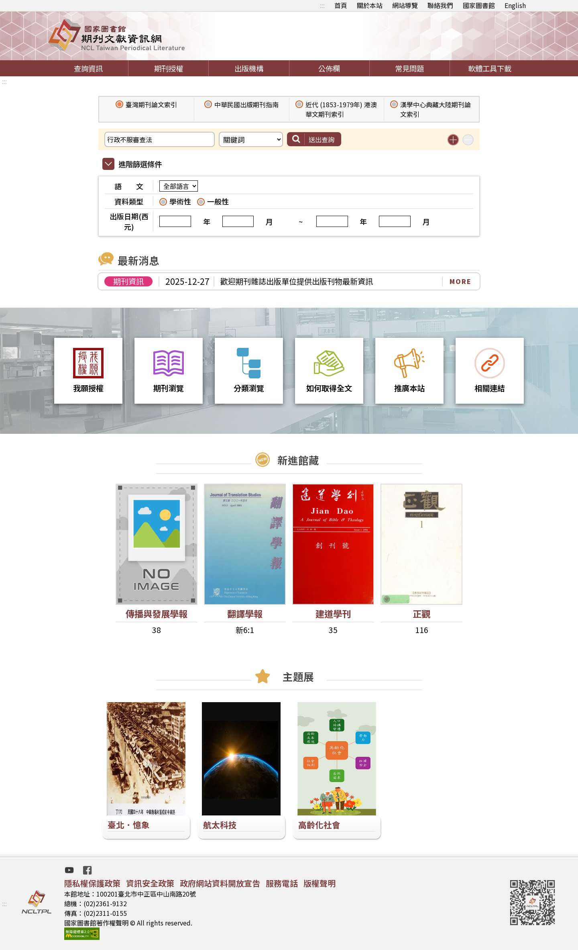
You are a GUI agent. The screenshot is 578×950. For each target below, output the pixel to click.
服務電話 (282, 883)
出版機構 (248, 68)
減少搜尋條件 (468, 139)
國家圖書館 (479, 5)
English (515, 5)
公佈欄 (329, 68)
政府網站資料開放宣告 (220, 883)
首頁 (340, 5)
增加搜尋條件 (453, 139)
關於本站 (370, 5)
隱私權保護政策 (92, 883)
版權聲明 (319, 883)
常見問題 (409, 68)
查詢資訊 (88, 68)
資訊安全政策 (150, 883)
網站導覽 (405, 5)
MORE (461, 281)
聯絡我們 (440, 5)
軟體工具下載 (489, 68)
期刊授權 (168, 68)
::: (322, 5)
